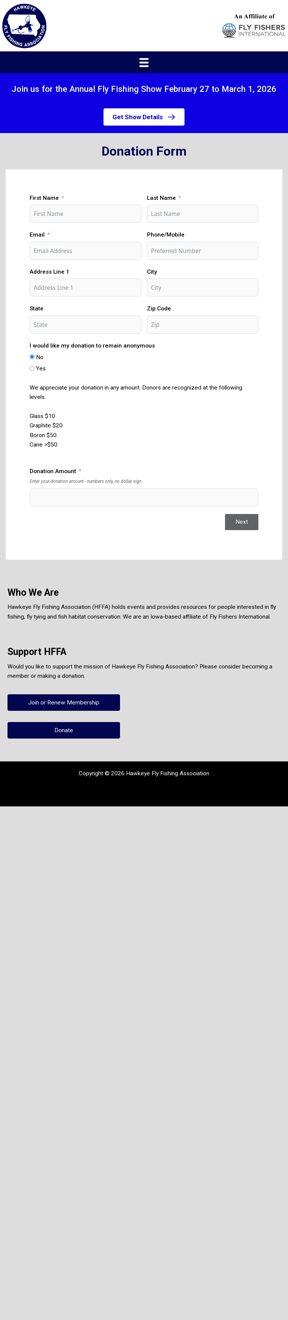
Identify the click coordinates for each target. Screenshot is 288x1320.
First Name (44, 198)
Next (242, 521)
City (152, 271)
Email (37, 234)
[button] (144, 117)
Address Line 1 (49, 271)
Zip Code (159, 308)
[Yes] (32, 368)
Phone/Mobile (165, 234)
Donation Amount (53, 471)
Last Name (161, 198)
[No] (32, 356)
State (37, 308)
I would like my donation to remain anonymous (92, 345)
